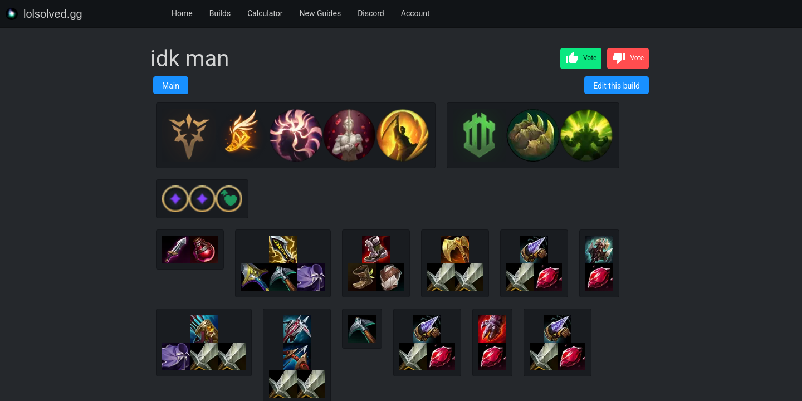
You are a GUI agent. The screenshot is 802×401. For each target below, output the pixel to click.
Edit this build (616, 85)
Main (170, 85)
